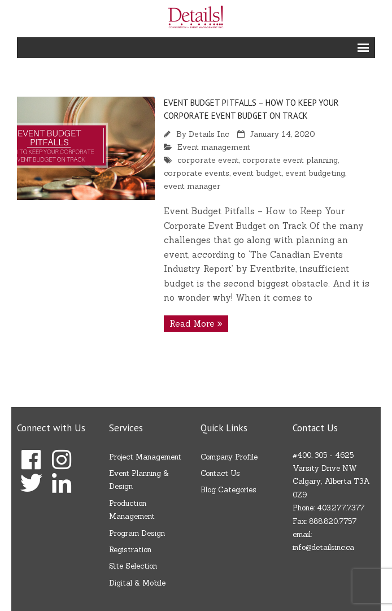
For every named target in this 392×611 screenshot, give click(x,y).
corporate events (196, 173)
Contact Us (220, 473)
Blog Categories (228, 490)
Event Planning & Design (139, 480)
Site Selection (133, 566)
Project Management (145, 457)
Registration (130, 549)
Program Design (137, 533)
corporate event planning (290, 160)
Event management (213, 147)
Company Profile (229, 457)
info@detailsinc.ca (323, 547)
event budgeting (315, 173)
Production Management (132, 510)
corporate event (208, 160)
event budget (257, 173)
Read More (192, 323)
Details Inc (209, 134)
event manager (192, 186)
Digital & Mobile (137, 583)
